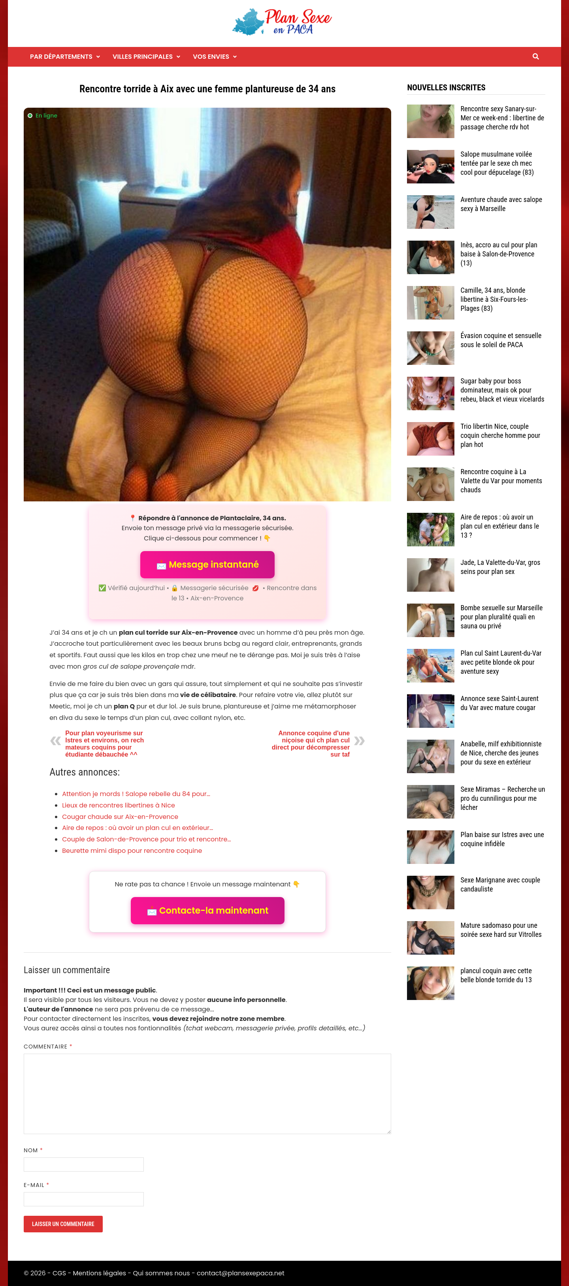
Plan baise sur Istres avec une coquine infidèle (502, 839)
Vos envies (211, 56)
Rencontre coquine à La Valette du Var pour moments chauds (501, 480)
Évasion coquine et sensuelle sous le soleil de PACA (500, 340)
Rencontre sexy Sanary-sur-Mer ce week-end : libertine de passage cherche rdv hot (502, 118)
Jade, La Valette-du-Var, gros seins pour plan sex (500, 567)
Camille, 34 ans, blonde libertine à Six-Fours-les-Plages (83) (494, 299)
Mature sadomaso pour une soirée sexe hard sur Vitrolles (501, 929)
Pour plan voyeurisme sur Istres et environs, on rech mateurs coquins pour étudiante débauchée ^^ (104, 744)
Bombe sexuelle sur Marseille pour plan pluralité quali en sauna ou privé (501, 617)
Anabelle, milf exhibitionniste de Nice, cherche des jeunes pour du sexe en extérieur (500, 753)
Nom (33, 1150)
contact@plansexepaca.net (240, 1273)
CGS (59, 1273)
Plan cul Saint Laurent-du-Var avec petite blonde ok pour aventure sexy (500, 662)
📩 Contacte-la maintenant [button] (208, 911)
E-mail (36, 1185)
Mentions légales (99, 1273)
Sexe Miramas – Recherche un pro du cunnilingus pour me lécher (502, 798)
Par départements (61, 56)
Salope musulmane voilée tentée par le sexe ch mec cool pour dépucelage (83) (497, 163)
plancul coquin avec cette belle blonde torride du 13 (496, 975)
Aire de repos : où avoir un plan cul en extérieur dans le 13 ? (499, 526)
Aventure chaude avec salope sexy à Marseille (501, 204)
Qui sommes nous (161, 1273)
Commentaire (48, 1046)
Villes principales (143, 56)
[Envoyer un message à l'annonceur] (207, 304)
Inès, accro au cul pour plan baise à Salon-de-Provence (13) (498, 254)
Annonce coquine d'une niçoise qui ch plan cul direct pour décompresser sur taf (311, 744)
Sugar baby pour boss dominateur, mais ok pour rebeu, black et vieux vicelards (502, 390)
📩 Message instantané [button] (207, 565)
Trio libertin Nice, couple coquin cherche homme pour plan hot (500, 435)
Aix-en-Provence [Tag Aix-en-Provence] (216, 598)
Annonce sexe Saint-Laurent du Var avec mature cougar (499, 703)
